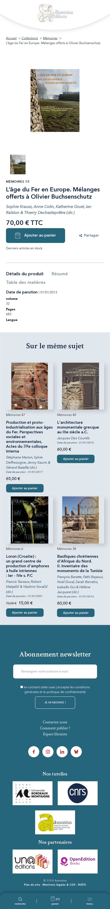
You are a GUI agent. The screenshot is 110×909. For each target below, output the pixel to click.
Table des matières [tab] (26, 282)
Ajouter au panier (35, 235)
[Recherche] (20, 901)
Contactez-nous (55, 722)
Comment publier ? (55, 728)
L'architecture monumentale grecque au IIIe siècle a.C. (78, 427)
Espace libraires (55, 734)
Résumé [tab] (60, 274)
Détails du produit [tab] (25, 274)
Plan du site (32, 884)
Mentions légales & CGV (59, 884)
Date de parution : (23, 292)
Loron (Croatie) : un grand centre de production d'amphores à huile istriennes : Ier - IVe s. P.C (27, 566)
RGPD (82, 884)
